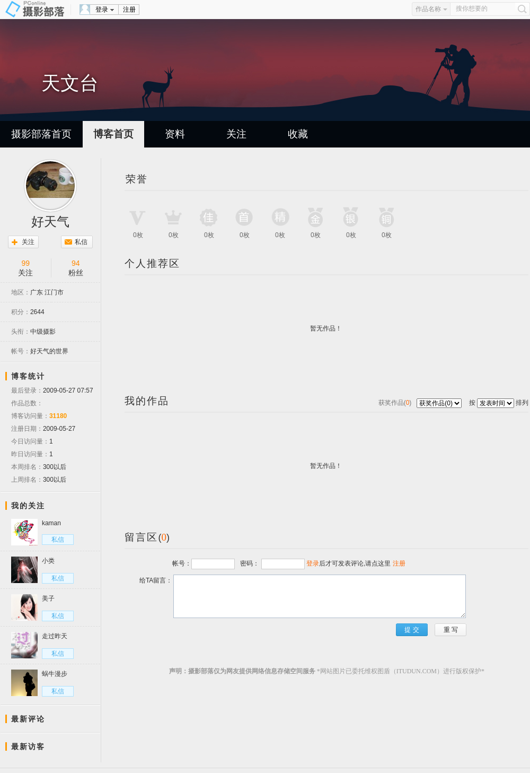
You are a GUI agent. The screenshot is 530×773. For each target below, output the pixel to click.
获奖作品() (395, 402)
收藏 (298, 134)
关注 (236, 134)
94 (76, 263)
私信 (81, 242)
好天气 (50, 222)
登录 (101, 9)
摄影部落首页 (41, 134)
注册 (129, 9)
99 (25, 263)
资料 (175, 134)
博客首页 (113, 134)
